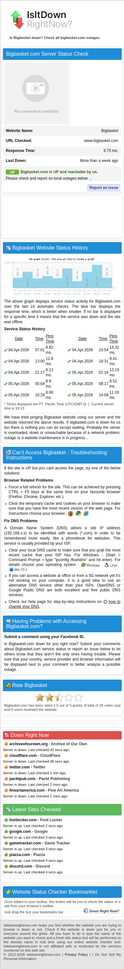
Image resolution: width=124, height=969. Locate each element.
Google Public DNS (26, 590)
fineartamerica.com (27, 790)
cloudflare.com (23, 755)
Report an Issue (103, 187)
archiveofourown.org (28, 744)
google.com (20, 831)
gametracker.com (25, 843)
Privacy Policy (76, 954)
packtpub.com (22, 778)
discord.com (20, 866)
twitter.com (19, 767)
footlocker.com (23, 820)
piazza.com (19, 854)
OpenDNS (106, 585)
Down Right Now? (101, 911)
